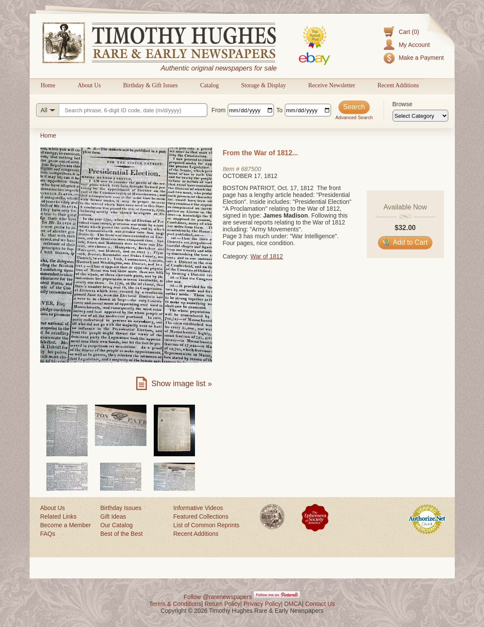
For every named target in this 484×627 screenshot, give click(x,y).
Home (48, 85)
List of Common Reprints (207, 525)
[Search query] (121, 110)
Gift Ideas (113, 516)
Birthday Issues (121, 507)
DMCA (293, 603)
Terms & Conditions (175, 603)
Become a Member (65, 525)
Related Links (58, 516)
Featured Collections (201, 516)
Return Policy (222, 603)
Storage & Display (263, 85)
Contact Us (320, 603)
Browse (403, 104)
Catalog (209, 85)
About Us (89, 85)
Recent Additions (398, 85)
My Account (414, 44)
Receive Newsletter (331, 85)
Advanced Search (354, 117)
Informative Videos (198, 507)
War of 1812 (266, 256)
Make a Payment (421, 57)
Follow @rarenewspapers (218, 596)
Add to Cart (405, 242)
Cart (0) (409, 31)
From (219, 110)
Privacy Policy (262, 603)
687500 (251, 169)
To (279, 110)
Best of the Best (121, 533)
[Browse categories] (420, 116)
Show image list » (181, 383)
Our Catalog (116, 525)
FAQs (47, 533)
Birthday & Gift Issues (150, 85)
